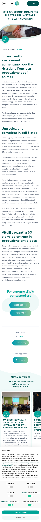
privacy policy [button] (28, 456)
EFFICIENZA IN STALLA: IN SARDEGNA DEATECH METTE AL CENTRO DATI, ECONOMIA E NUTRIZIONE (15, 424)
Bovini (20, 336)
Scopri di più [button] (20, 517)
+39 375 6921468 (20, 305)
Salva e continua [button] (20, 512)
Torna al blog (21, 343)
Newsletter (20, 360)
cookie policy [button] (33, 465)
